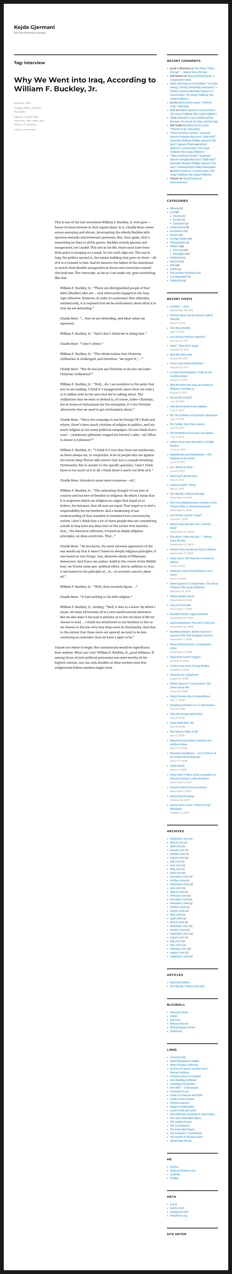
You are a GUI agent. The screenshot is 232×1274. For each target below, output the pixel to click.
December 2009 (179, 876)
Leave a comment (24, 129)
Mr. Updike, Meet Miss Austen (187, 424)
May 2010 (175, 869)
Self (172, 265)
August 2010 (177, 857)
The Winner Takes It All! (184, 731)
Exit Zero (175, 1019)
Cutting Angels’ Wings (183, 484)
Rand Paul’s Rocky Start (183, 476)
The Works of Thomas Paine (186, 1137)
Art (172, 212)
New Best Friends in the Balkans (188, 406)
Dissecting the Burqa (182, 796)
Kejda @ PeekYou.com (182, 1170)
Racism (174, 261)
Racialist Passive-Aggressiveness (189, 614)
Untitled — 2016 (179, 306)
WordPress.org (178, 1215)
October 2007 (177, 929)
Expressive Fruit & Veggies (185, 657)
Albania (174, 208)
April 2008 (176, 918)
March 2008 (177, 922)
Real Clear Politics (180, 982)
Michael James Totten (182, 1027)
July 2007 (175, 941)
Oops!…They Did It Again (184, 345)
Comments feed (179, 1211)
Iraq (28, 120)
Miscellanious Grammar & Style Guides (192, 1114)
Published (175, 257)
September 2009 (179, 884)
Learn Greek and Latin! (183, 1110)
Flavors (174, 1166)
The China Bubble (180, 328)
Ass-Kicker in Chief (181, 467)
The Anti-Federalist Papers (185, 1118)
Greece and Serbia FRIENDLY (186, 363)
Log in (173, 1204)
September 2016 (179, 838)
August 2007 (177, 937)
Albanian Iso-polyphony (184, 674)
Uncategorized (178, 276)
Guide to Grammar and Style (186, 1095)
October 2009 (178, 880)
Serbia (173, 269)
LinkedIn (175, 1174)
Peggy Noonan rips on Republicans (190, 696)
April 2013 (175, 846)
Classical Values (179, 1012)
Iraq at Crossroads (180, 605)
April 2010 (176, 872)
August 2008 (177, 910)
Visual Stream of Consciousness (188, 787)
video (35, 120)
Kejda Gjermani (34, 27)
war (41, 120)
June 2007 (176, 945)
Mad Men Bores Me (181, 354)
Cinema (177, 215)
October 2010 (177, 853)
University (176, 280)
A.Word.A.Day (178, 1057)
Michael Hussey (179, 1023)
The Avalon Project (181, 1121)
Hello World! (177, 765)
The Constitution (180, 1125)
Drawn (174, 1016)
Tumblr (174, 1178)
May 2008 (175, 914)
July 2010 (175, 861)
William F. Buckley (25, 124)
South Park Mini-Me (182, 722)
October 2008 (177, 907)
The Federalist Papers (182, 1129)
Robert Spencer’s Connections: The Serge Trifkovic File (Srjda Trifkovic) (192, 95)
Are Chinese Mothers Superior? (188, 336)
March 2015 (177, 842)
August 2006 (177, 952)
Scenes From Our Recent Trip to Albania (193, 549)
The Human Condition (183, 272)
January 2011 (177, 850)
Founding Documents (182, 1083)
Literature (178, 223)
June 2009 (176, 888)
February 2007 (178, 948)
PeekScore (176, 1031)
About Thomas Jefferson (184, 1064)
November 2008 (179, 903)
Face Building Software (183, 1080)
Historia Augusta (179, 1102)
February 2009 (178, 895)
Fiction (177, 219)
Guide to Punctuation (182, 1099)
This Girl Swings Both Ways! (186, 714)
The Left (178, 250)
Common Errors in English (185, 1076)
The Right (19, 111)
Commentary (177, 227)
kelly (172, 110)
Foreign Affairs (22, 107)
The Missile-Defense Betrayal (187, 493)
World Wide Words (181, 1140)
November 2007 (179, 926)
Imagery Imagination (182, 1106)
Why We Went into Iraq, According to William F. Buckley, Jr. (85, 84)
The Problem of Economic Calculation (191, 433)
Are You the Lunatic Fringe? (186, 515)
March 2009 (177, 891)
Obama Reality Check (182, 596)
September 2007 (179, 933)
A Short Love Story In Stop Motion (189, 665)
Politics (36, 107)
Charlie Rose (31, 116)
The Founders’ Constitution (186, 1133)
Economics (176, 231)
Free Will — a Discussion (184, 1087)
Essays (174, 234)
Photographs (177, 242)
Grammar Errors (179, 1091)
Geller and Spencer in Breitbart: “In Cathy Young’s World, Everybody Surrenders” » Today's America (194, 87)
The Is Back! (181, 397)
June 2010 (175, 865)
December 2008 (179, 899)
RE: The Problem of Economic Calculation (194, 415)
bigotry (18, 116)
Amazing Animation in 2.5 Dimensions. (192, 705)
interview (19, 120)
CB (171, 117)
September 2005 (179, 956)
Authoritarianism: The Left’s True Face (192, 622)
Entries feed (177, 1208)
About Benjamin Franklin (184, 1061)
